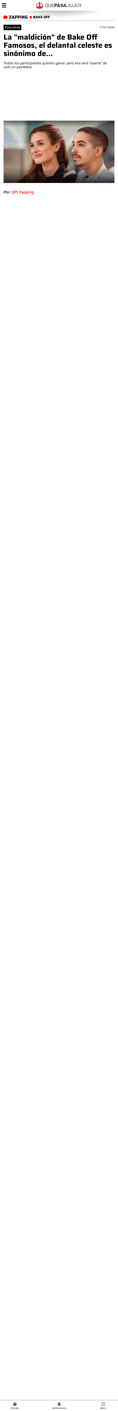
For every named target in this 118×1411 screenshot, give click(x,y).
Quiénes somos (59, 1343)
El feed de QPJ (36, 1026)
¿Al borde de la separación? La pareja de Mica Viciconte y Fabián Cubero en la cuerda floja (62, 1227)
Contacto (59, 1350)
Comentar (59, 1163)
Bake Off (12, 1026)
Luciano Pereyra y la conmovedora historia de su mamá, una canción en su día (78, 1056)
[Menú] (4, 5)
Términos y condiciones (60, 1363)
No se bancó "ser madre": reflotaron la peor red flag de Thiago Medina (61, 1242)
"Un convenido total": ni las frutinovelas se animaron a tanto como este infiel (64, 1272)
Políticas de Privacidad (61, 1368)
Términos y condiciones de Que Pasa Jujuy (35, 1183)
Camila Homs (64, 1026)
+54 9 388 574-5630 (49, 1317)
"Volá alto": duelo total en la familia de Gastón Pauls (53, 1211)
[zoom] (59, 152)
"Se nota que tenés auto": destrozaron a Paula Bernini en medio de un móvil (62, 1257)
